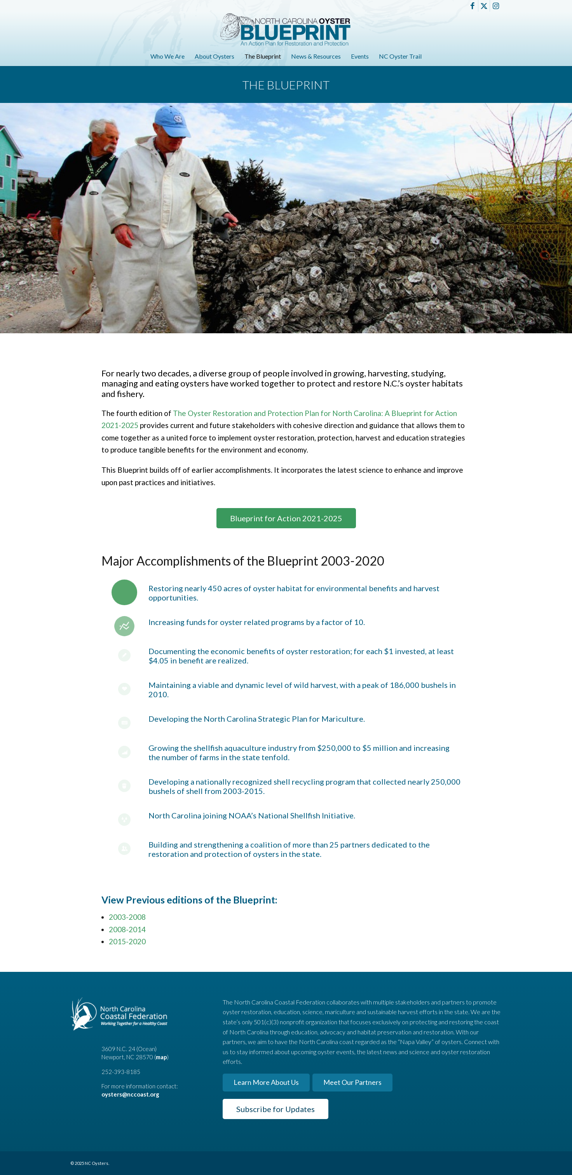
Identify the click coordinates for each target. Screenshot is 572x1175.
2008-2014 (127, 929)
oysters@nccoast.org (130, 1094)
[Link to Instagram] (496, 6)
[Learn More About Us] (266, 1082)
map (161, 1056)
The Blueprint (286, 85)
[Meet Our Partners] (352, 1082)
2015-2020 (127, 941)
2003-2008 (127, 916)
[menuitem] (167, 56)
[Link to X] (484, 6)
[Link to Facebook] (472, 6)
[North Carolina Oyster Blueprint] (286, 29)
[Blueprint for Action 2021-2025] (286, 518)
